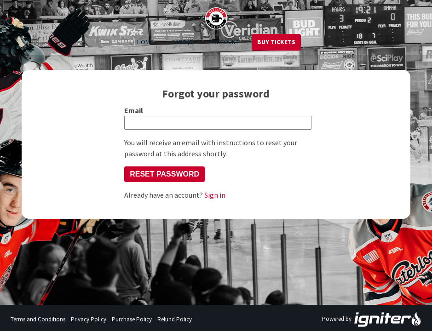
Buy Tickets (276, 42)
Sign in (214, 195)
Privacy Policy (88, 319)
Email (133, 110)
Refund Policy (174, 319)
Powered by (371, 319)
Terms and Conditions (38, 319)
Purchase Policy (132, 319)
